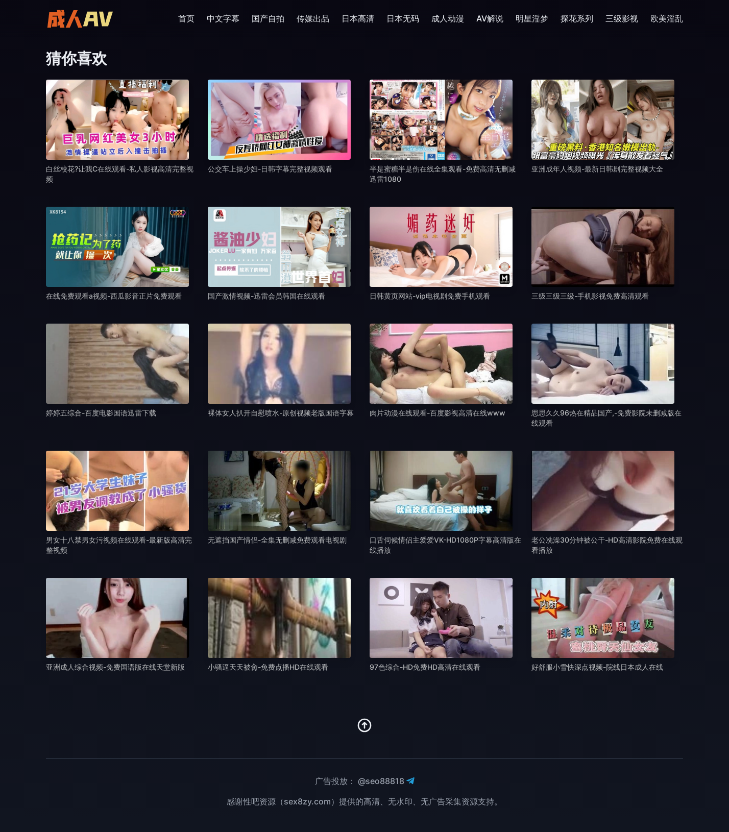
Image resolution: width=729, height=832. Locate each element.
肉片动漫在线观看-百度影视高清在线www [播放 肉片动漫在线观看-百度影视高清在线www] (437, 412)
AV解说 (489, 18)
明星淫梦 (532, 18)
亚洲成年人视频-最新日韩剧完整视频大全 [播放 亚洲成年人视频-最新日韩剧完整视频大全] (597, 168)
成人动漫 (447, 18)
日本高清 (358, 18)
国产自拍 (268, 18)
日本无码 (402, 18)
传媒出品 (313, 18)
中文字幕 (223, 18)
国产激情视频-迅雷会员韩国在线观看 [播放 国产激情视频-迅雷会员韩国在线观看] (266, 295)
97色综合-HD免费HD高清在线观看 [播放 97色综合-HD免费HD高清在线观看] (425, 667)
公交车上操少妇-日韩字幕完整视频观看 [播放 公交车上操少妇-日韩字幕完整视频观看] (270, 168)
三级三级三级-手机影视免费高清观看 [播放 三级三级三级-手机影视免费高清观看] (590, 295)
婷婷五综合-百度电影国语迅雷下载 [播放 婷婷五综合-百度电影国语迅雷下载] (101, 412)
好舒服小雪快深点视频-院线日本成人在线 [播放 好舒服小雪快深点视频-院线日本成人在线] (597, 667)
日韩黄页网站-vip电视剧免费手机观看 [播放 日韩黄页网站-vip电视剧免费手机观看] (430, 295)
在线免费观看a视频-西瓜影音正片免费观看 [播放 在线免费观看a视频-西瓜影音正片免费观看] (114, 295)
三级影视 (621, 18)
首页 (186, 18)
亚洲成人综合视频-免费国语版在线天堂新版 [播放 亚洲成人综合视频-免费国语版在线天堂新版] (115, 667)
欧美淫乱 (666, 18)
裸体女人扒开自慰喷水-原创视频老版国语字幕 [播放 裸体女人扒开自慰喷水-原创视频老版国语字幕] (281, 412)
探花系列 (577, 18)
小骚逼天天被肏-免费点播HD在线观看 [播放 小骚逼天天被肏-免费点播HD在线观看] (268, 667)
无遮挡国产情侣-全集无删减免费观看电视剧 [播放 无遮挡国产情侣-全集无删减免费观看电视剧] (277, 539)
